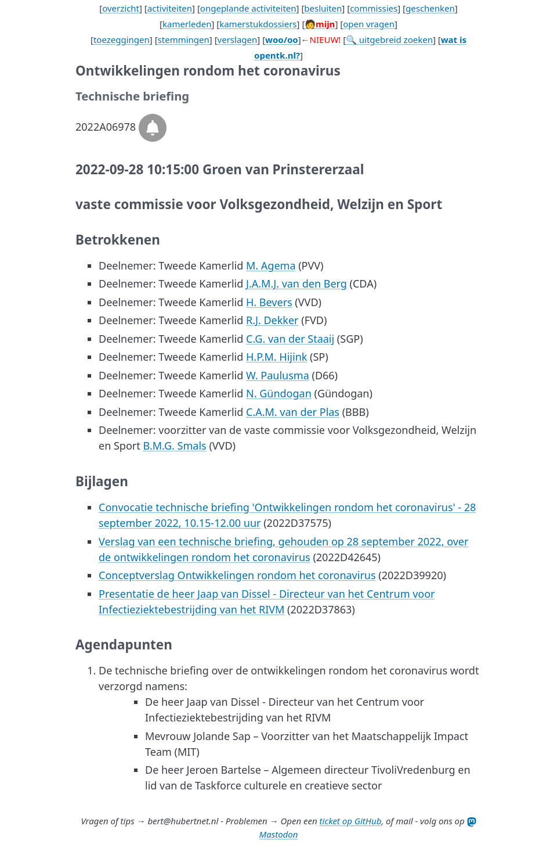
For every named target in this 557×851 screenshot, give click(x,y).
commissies (373, 8)
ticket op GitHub (351, 821)
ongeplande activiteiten (248, 8)
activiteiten (169, 8)
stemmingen (183, 39)
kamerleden (186, 24)
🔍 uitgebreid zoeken (389, 39)
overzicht (120, 8)
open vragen (369, 24)
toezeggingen (121, 39)
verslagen (238, 39)
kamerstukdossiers (257, 24)
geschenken (430, 8)
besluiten (323, 8)
